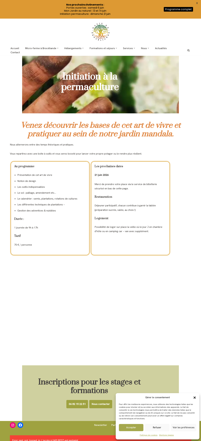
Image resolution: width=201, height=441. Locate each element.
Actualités (162, 48)
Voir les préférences (183, 427)
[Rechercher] (188, 50)
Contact (15, 52)
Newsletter (100, 424)
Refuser (157, 427)
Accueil (15, 48)
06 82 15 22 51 (88, 385)
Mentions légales (166, 435)
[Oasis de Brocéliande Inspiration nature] (101, 32)
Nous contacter (112, 385)
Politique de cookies (149, 435)
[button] (194, 397)
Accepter (131, 427)
